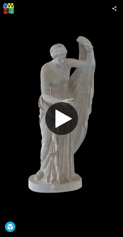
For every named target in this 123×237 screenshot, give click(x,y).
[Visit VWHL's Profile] (8, 8)
